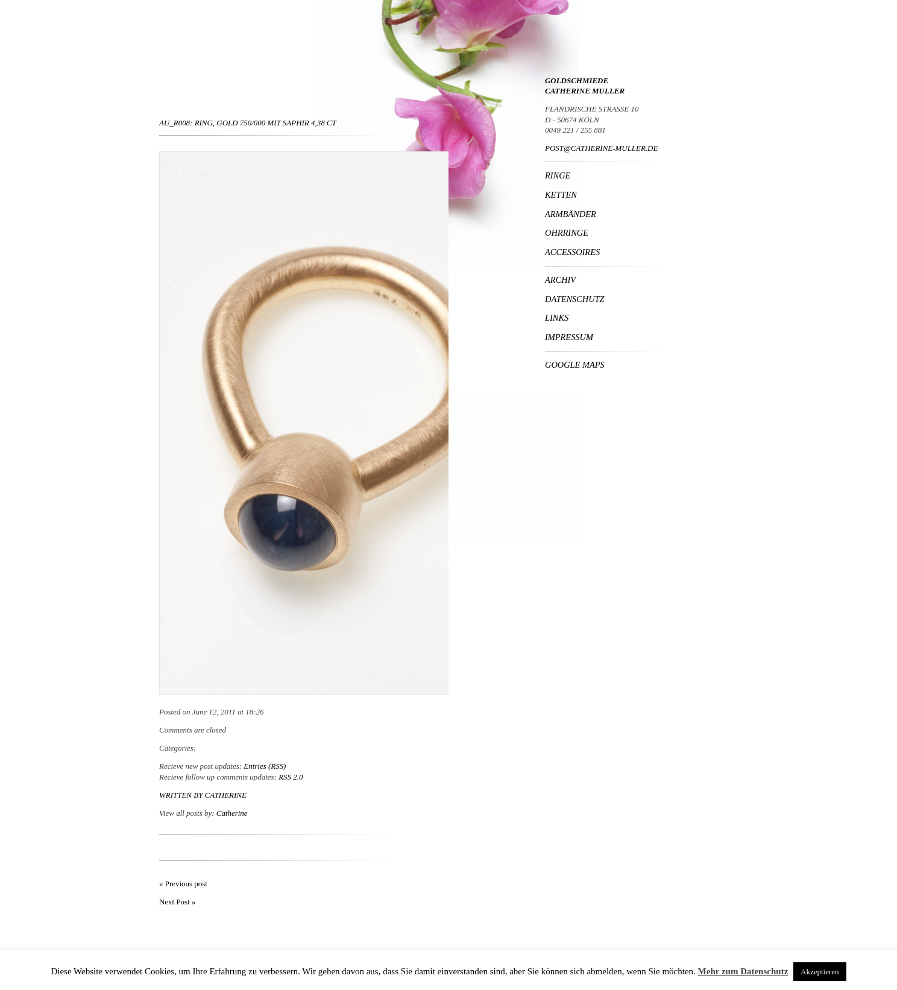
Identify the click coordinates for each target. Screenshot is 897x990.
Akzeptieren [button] (820, 971)
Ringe (557, 175)
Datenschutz (575, 299)
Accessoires (572, 252)
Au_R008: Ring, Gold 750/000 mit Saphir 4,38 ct (247, 122)
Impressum (569, 337)
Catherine (226, 794)
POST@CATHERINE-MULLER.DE (601, 148)
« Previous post (183, 883)
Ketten (561, 195)
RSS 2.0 (291, 776)
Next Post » (177, 901)
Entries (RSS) (265, 766)
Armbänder (570, 214)
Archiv (560, 280)
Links (556, 318)
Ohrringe (566, 233)
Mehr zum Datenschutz (743, 971)
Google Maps (575, 365)
